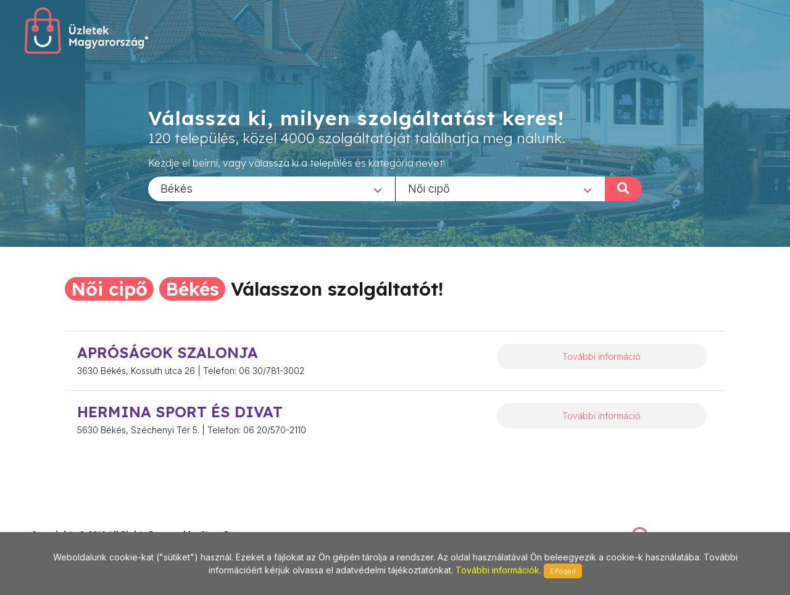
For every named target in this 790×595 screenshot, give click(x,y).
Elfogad (563, 571)
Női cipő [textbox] (429, 187)
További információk (497, 570)
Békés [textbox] (176, 187)
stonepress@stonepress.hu (80, 520)
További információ (601, 356)
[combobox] (271, 188)
